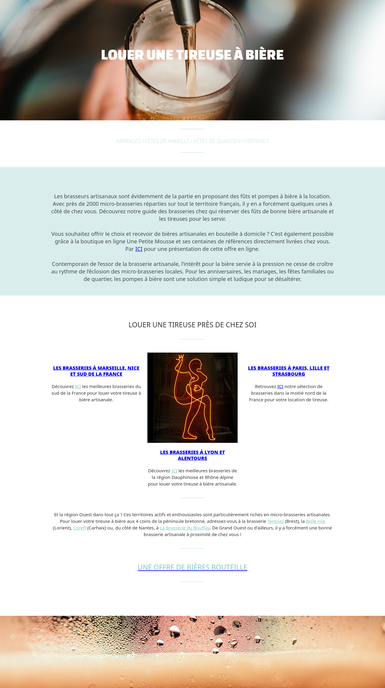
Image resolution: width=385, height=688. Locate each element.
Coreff (79, 528)
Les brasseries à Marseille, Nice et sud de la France (96, 371)
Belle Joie (315, 521)
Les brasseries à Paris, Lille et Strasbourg (288, 371)
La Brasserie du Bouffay (185, 528)
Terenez (275, 521)
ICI (139, 248)
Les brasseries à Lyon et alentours (192, 455)
